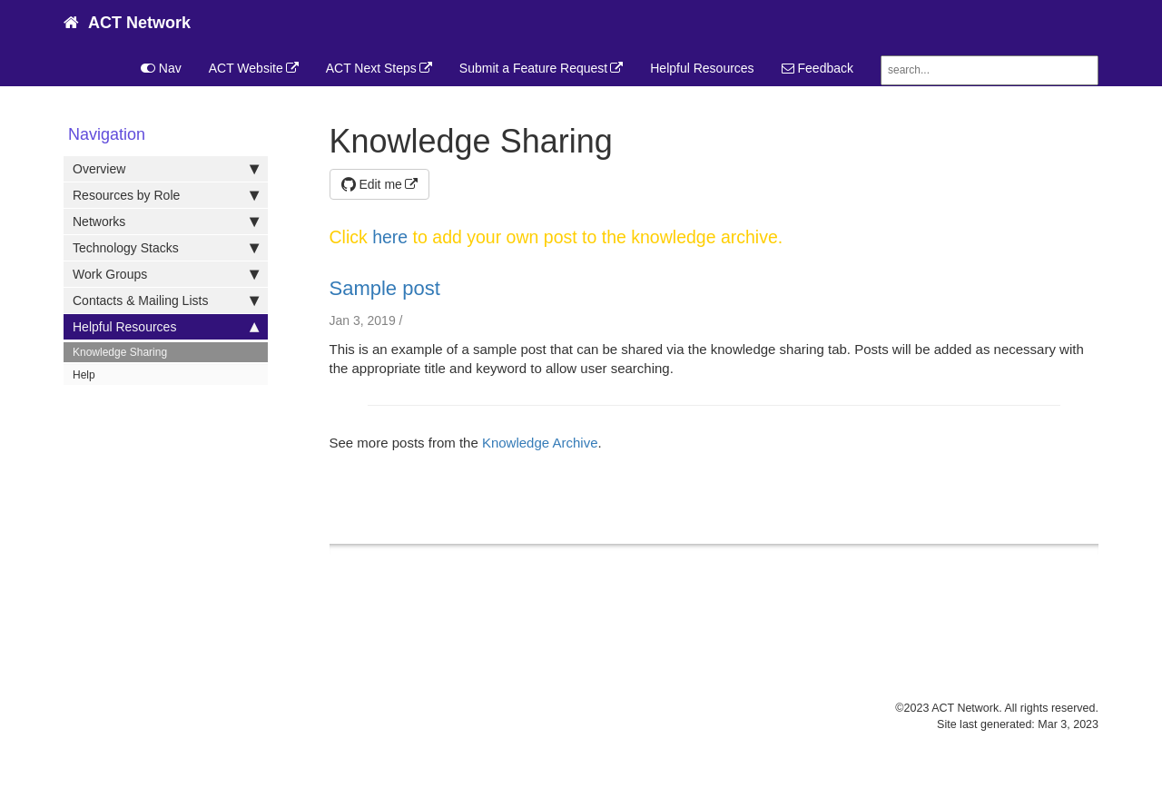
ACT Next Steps (371, 68)
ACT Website (246, 68)
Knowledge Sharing (120, 352)
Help (84, 375)
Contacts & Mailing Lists (166, 300)
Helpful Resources (701, 68)
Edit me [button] (371, 184)
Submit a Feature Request (533, 68)
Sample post (385, 288)
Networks (166, 221)
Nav (161, 68)
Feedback (817, 68)
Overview (166, 169)
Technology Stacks (166, 248)
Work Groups (166, 274)
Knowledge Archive (540, 442)
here (390, 237)
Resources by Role (166, 195)
